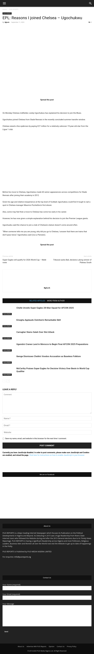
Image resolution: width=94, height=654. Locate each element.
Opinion (51, 646)
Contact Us (60, 646)
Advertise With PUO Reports (36, 646)
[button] (4, 3)
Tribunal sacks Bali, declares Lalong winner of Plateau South (72, 261)
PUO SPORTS (13, 9)
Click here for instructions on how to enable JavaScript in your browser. (57, 455)
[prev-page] (4, 380)
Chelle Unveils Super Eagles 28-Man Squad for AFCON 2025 (45, 308)
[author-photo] (47, 284)
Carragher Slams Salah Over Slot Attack (35, 332)
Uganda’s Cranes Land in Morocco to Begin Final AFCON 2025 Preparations (52, 344)
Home (5, 9)
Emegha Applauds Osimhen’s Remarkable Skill (38, 320)
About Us (21, 646)
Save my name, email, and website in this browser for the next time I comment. (36, 438)
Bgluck (7, 22)
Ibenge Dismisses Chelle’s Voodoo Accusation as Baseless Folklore (48, 356)
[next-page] (8, 380)
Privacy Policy (71, 646)
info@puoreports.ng (22, 557)
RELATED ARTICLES (37, 301)
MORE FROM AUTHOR (55, 301)
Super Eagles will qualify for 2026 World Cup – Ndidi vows (24, 261)
